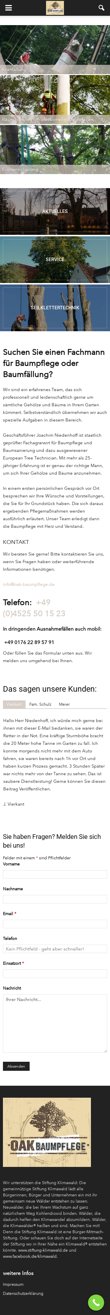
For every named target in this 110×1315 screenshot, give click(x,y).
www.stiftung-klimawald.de (43, 1250)
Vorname (11, 864)
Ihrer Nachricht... (55, 1023)
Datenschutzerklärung (23, 1293)
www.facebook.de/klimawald (30, 1256)
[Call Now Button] (96, 1303)
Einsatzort (13, 963)
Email (9, 913)
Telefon (10, 938)
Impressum (13, 1284)
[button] (102, 8)
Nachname (13, 889)
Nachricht (12, 988)
